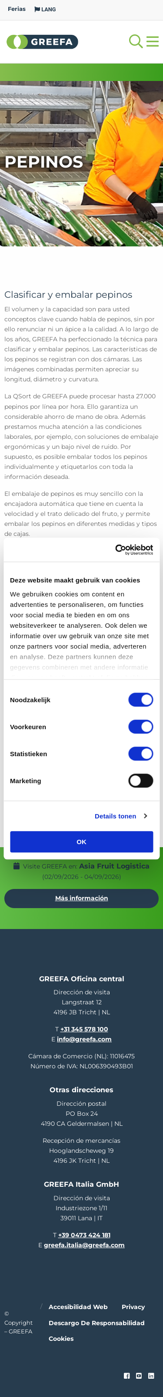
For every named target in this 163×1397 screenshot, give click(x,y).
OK (81, 841)
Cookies (61, 1339)
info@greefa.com (84, 1039)
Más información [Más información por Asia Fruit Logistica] (81, 898)
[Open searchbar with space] (136, 41)
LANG (45, 9)
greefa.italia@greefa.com (84, 1245)
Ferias (17, 9)
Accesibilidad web (78, 1307)
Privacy (133, 1307)
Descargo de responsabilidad (97, 1323)
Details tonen (115, 816)
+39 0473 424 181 (84, 1235)
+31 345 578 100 (84, 1029)
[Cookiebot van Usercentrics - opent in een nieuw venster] (116, 549)
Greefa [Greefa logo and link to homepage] (42, 41)
